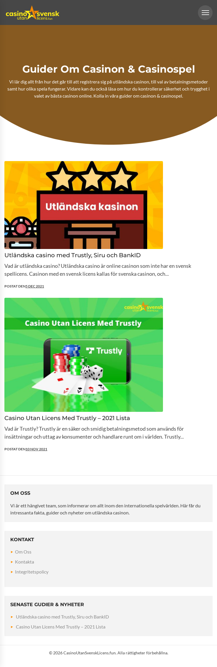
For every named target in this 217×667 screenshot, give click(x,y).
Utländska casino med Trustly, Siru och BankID (62, 616)
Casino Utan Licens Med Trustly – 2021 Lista (60, 626)
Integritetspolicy (31, 571)
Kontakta (24, 561)
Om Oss (23, 551)
